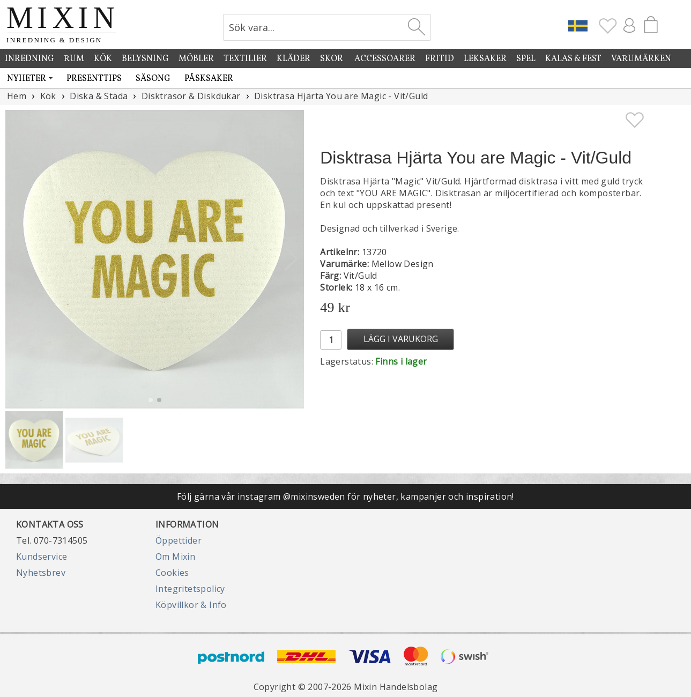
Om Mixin (175, 556)
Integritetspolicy (190, 589)
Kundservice (41, 556)
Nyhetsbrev (40, 573)
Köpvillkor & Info (191, 605)
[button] (291, 259)
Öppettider (178, 540)
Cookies (172, 573)
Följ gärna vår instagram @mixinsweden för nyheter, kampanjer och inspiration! (345, 496)
